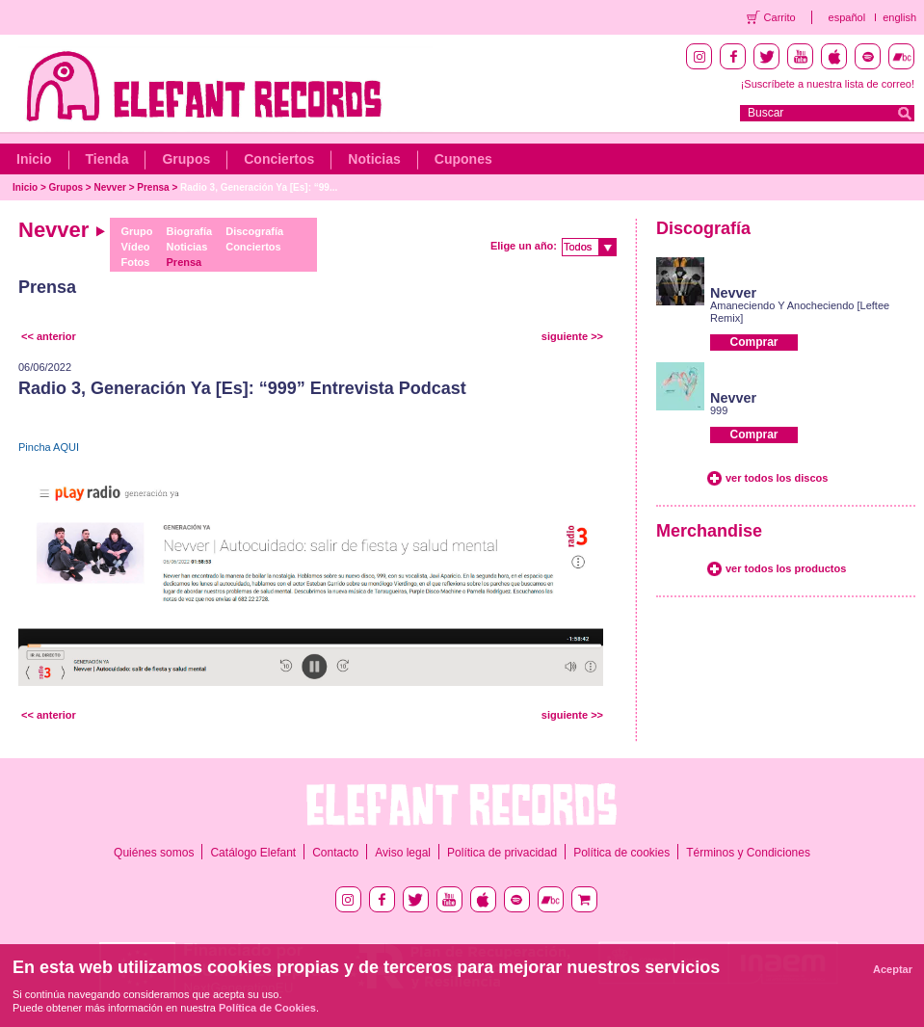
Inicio (34, 159)
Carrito (780, 17)
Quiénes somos (154, 852)
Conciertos (279, 159)
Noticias (374, 159)
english (899, 17)
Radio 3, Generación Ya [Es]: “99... (258, 187)
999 (718, 410)
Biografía (190, 231)
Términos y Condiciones (748, 852)
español (847, 17)
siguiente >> (572, 336)
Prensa (153, 187)
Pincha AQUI (48, 447)
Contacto (335, 852)
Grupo (137, 231)
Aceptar (892, 969)
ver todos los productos (786, 568)
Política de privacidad (502, 852)
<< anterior (48, 336)
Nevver (110, 187)
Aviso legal (403, 852)
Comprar (753, 342)
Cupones (463, 159)
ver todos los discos (777, 478)
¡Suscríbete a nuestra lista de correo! (827, 84)
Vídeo (135, 246)
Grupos (186, 159)
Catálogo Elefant (253, 852)
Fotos (135, 262)
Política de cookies (621, 852)
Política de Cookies (267, 1008)
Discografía (254, 231)
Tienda (107, 159)
